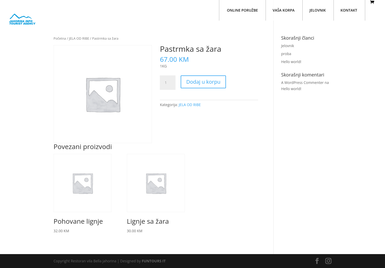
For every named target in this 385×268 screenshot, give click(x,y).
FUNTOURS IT (154, 260)
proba (286, 53)
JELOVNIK (318, 10)
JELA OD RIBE (79, 38)
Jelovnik (287, 45)
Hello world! (291, 61)
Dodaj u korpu (203, 81)
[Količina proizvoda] (167, 82)
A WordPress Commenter (302, 82)
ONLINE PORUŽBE (242, 10)
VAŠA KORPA (283, 10)
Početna (60, 38)
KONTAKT (348, 10)
